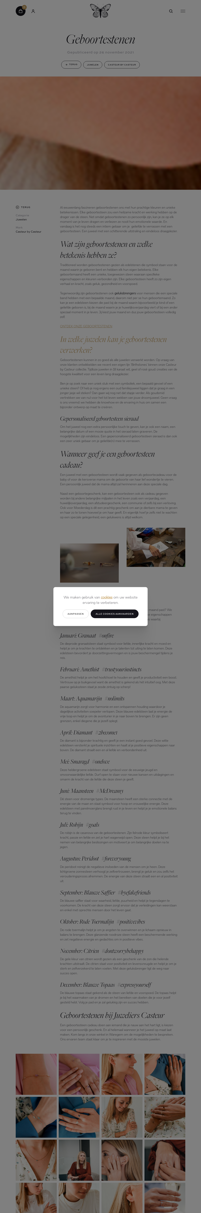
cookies (106, 597)
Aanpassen (76, 613)
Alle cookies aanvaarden (115, 613)
